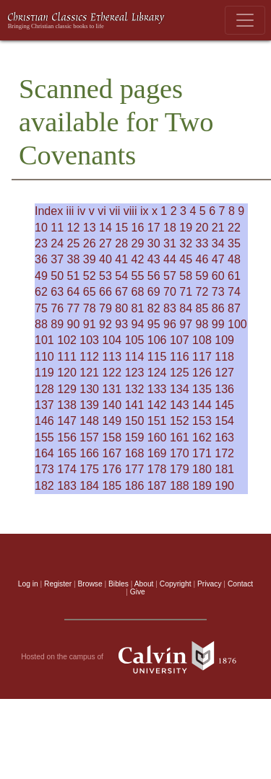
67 (121, 292)
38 (73, 259)
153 (202, 421)
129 (67, 389)
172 (224, 453)
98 (202, 324)
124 (157, 372)
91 (89, 324)
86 (218, 308)
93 (121, 324)
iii (70, 211)
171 (202, 453)
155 (44, 437)
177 (135, 469)
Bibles (118, 584)
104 (111, 340)
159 (135, 437)
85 (202, 308)
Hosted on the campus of (135, 657)
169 (157, 453)
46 (202, 259)
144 (202, 405)
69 (153, 292)
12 (73, 227)
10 (41, 227)
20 (202, 227)
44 (169, 259)
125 (179, 372)
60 (218, 276)
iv (81, 211)
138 (67, 405)
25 (73, 243)
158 (111, 437)
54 (121, 276)
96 (169, 324)
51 (73, 276)
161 (179, 437)
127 (224, 372)
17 (153, 227)
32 (185, 243)
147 (67, 421)
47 (218, 259)
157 (89, 437)
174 (67, 469)
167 (111, 453)
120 (67, 372)
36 (41, 259)
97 (185, 324)
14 (105, 227)
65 (89, 292)
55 (138, 276)
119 (44, 372)
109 (224, 340)
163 (224, 437)
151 (157, 421)
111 (67, 357)
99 (218, 324)
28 (121, 243)
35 (234, 243)
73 (218, 292)
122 (111, 372)
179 (179, 469)
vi (102, 211)
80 (121, 308)
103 (89, 340)
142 (157, 405)
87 (234, 308)
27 (105, 243)
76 (57, 308)
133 (157, 389)
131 (111, 389)
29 (138, 243)
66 (105, 292)
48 (234, 259)
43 (153, 259)
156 (67, 437)
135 (202, 389)
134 (179, 389)
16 (138, 227)
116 (179, 357)
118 (224, 357)
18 (169, 227)
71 (185, 292)
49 (41, 276)
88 (41, 324)
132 (135, 389)
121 (89, 372)
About (144, 584)
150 (135, 421)
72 (202, 292)
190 (224, 486)
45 (185, 259)
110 (44, 357)
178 (157, 469)
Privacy (209, 584)
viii (130, 211)
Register (58, 584)
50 (57, 276)
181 (224, 469)
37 (57, 259)
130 (89, 389)
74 (234, 292)
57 (169, 276)
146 (44, 421)
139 (89, 405)
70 (169, 292)
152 (179, 421)
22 (234, 227)
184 (89, 486)
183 (67, 486)
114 (135, 357)
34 (218, 243)
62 (41, 292)
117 (202, 357)
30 (153, 243)
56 (153, 276)
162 (202, 437)
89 (57, 324)
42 (138, 259)
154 (224, 421)
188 (179, 486)
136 (224, 389)
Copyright (176, 584)
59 (202, 276)
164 (44, 453)
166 (89, 453)
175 (89, 469)
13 (89, 227)
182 (44, 486)
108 (202, 340)
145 (224, 405)
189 (202, 486)
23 (41, 243)
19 (185, 227)
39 (89, 259)
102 (67, 340)
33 (202, 243)
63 (57, 292)
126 (202, 372)
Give (137, 592)
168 (135, 453)
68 (138, 292)
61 (234, 276)
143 (179, 405)
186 (135, 486)
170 (179, 453)
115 (157, 357)
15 (121, 227)
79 (105, 308)
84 (185, 308)
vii (114, 211)
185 (111, 486)
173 (44, 469)
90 (73, 324)
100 (237, 324)
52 (89, 276)
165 (67, 453)
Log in (28, 584)
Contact (240, 584)
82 (153, 308)
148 (89, 421)
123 (135, 372)
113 (111, 357)
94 (138, 324)
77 (73, 308)
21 (218, 227)
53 (105, 276)
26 (89, 243)
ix (144, 211)
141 (135, 405)
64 (73, 292)
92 (105, 324)
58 (185, 276)
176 (111, 469)
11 (57, 227)
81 (138, 308)
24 (57, 243)
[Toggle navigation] (245, 20)
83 (169, 308)
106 (157, 340)
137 (44, 405)
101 (44, 340)
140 (111, 405)
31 (169, 243)
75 (41, 308)
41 (121, 259)
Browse (90, 584)
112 (89, 357)
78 (89, 308)
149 (111, 421)
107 (179, 340)
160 (157, 437)
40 (105, 259)
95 (153, 324)
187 (157, 486)
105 (135, 340)
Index (49, 211)
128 (44, 389)
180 (202, 469)
